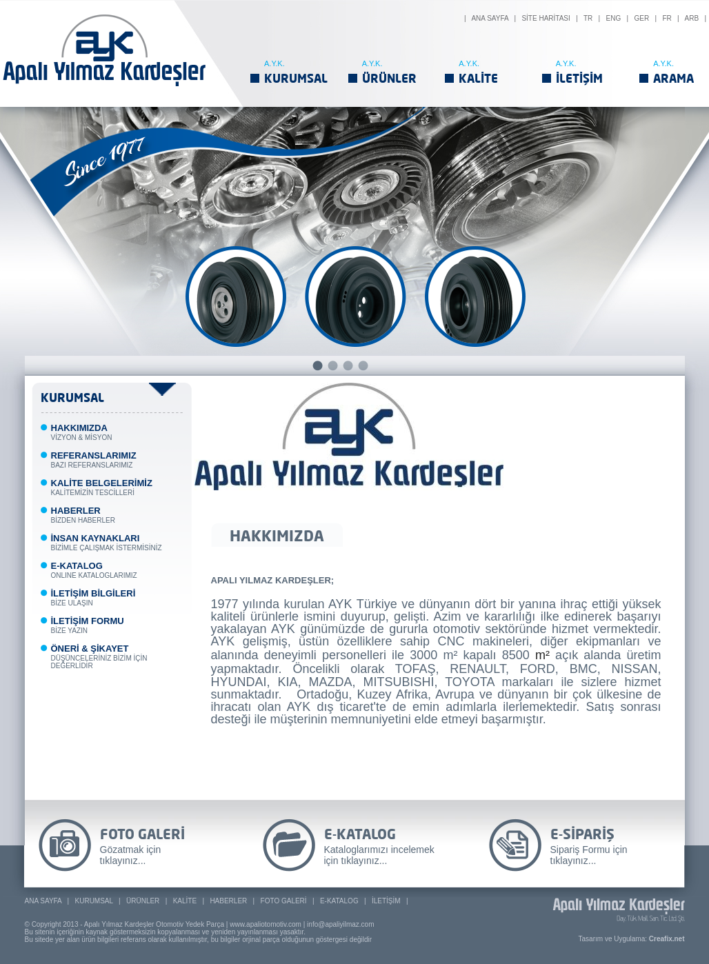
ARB (692, 18)
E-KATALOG (339, 901)
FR (666, 18)
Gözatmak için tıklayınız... (130, 855)
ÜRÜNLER (389, 78)
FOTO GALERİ (284, 901)
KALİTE (478, 78)
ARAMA (673, 78)
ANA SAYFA (489, 18)
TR (587, 18)
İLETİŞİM (579, 78)
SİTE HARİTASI (545, 18)
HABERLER (228, 901)
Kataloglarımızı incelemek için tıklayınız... (379, 855)
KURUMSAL (296, 78)
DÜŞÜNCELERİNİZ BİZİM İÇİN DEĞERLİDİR (99, 657)
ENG (613, 18)
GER (641, 18)
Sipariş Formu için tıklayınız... (589, 855)
